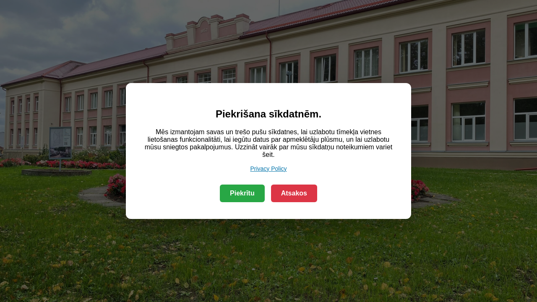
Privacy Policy (268, 168)
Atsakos (294, 193)
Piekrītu (242, 193)
